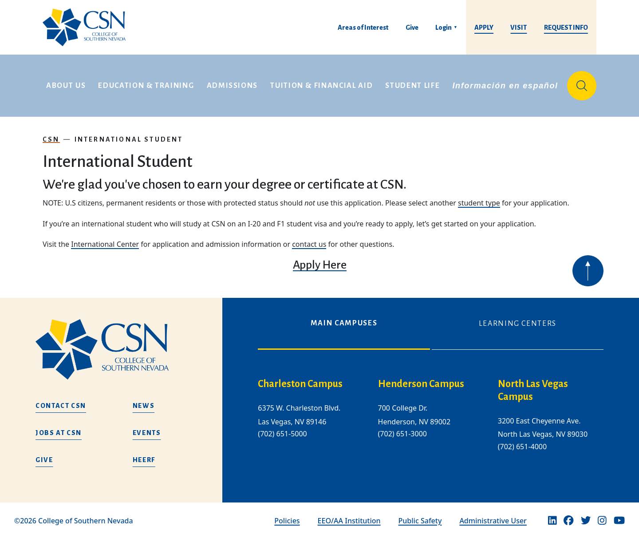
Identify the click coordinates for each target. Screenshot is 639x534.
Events (147, 428)
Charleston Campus (300, 380)
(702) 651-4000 (522, 442)
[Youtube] (619, 516)
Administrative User (493, 516)
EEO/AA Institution (349, 516)
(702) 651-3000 (402, 429)
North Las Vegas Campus (533, 386)
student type (479, 198)
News (144, 401)
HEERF (144, 455)
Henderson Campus (421, 380)
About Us (66, 83)
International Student (129, 134)
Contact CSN (61, 401)
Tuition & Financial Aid (321, 83)
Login (443, 27)
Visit (518, 27)
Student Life (412, 83)
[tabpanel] (431, 418)
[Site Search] (581, 83)
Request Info (566, 27)
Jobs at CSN (59, 428)
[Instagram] (602, 516)
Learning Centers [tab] (517, 319)
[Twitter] (586, 516)
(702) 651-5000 (282, 429)
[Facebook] (568, 516)
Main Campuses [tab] (344, 319)
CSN (51, 134)
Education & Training (146, 83)
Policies (287, 516)
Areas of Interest (363, 27)
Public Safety (420, 516)
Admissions (232, 83)
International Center (105, 240)
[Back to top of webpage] (588, 266)
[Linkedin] (552, 516)
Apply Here (320, 260)
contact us (309, 240)
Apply (483, 27)
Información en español (505, 83)
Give (412, 27)
